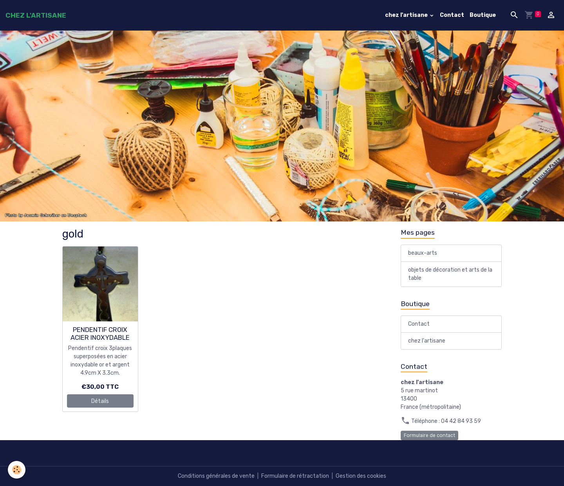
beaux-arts (422, 253)
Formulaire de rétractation (295, 476)
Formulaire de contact (429, 435)
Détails (100, 401)
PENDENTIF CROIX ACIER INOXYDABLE (100, 333)
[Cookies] (16, 470)
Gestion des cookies (361, 476)
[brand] (35, 15)
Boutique (483, 15)
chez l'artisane (407, 15)
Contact (452, 15)
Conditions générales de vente (216, 476)
